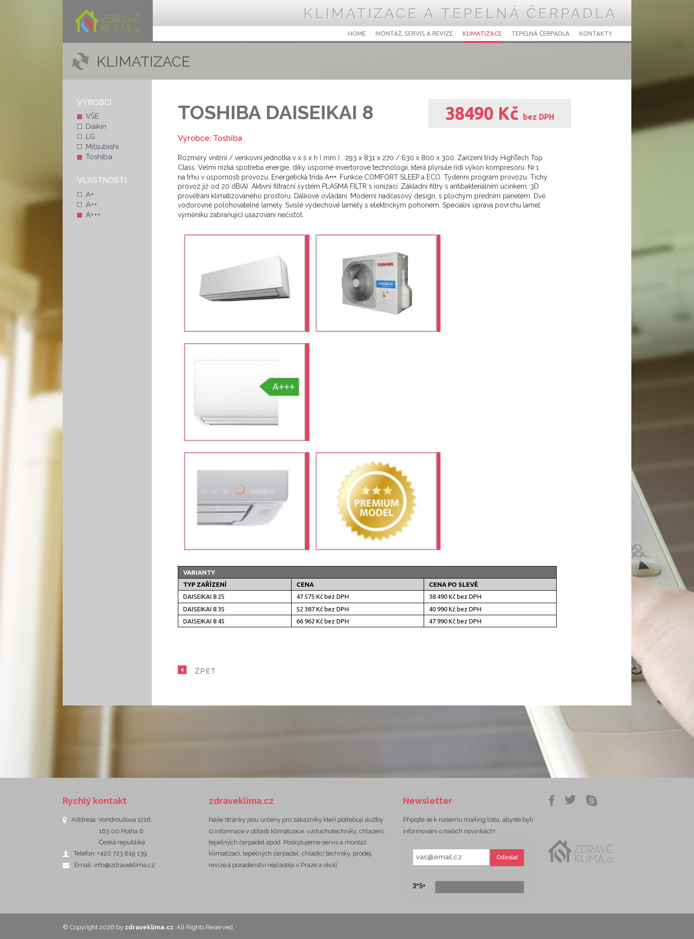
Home (357, 33)
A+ (90, 194)
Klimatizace (482, 33)
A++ (91, 204)
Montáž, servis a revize (414, 33)
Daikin (96, 126)
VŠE (92, 116)
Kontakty (595, 33)
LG (90, 136)
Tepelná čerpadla (540, 33)
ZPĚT (205, 671)
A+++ (93, 214)
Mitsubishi (102, 146)
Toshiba (99, 156)
